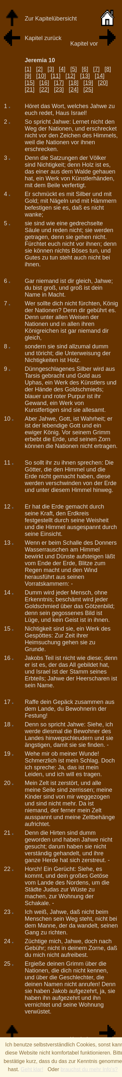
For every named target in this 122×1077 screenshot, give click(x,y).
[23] (59, 89)
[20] (103, 82)
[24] (73, 89)
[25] (88, 89)
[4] (62, 69)
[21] (29, 89)
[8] (107, 69)
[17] (59, 82)
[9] (28, 76)
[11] (56, 76)
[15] (29, 82)
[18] (73, 82)
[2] (39, 69)
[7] (96, 69)
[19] (88, 82)
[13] (85, 76)
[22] (44, 89)
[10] (41, 76)
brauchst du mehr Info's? (89, 1069)
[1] (28, 69)
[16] (44, 82)
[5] (73, 69)
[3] (50, 69)
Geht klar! (31, 1069)
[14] (99, 76)
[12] (70, 76)
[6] (85, 69)
